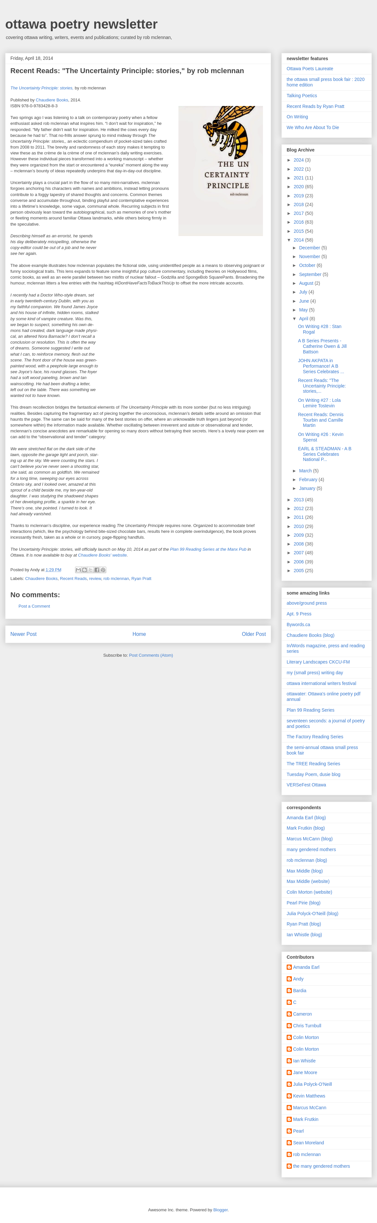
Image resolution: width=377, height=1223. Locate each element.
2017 (299, 213)
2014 (299, 240)
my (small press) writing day (315, 672)
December (310, 247)
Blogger (220, 1209)
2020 (299, 186)
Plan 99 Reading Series (310, 710)
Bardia (299, 990)
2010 (299, 526)
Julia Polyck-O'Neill (312, 1084)
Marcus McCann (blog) (310, 838)
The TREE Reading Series (313, 763)
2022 (299, 169)
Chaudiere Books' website (102, 555)
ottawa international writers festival (321, 683)
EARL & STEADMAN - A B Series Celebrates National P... (324, 454)
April (304, 318)
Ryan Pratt (141, 578)
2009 (299, 535)
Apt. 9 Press (299, 613)
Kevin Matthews (309, 1095)
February (308, 479)
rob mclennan (116, 578)
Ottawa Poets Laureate (310, 68)
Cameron (302, 1014)
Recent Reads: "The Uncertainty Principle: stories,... (322, 386)
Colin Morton (306, 1037)
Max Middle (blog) (305, 871)
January (308, 488)
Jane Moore (305, 1072)
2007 (299, 552)
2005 (299, 570)
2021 (299, 177)
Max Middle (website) (308, 881)
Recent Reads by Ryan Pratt (315, 106)
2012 (299, 508)
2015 (299, 231)
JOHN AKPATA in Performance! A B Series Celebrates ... (321, 366)
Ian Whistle (304, 1060)
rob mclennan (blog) (307, 860)
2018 (299, 204)
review (95, 578)
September (310, 274)
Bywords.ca (298, 624)
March (306, 470)
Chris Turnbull (307, 1025)
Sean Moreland (308, 1142)
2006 (299, 561)
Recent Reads (73, 578)
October (308, 265)
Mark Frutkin (305, 1119)
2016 (299, 222)
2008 (299, 543)
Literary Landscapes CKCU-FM (318, 661)
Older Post (254, 634)
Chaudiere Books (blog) (310, 635)
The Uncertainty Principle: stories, (41, 87)
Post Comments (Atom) (151, 655)
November (310, 256)
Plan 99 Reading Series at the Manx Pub (208, 549)
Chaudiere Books (52, 100)
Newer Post (23, 634)
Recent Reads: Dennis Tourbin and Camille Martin (321, 420)
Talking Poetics (302, 95)
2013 (299, 499)
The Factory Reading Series (315, 736)
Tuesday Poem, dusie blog (313, 774)
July (303, 292)
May (304, 309)
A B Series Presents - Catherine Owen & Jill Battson (322, 346)
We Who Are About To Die (313, 127)
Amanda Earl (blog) (306, 817)
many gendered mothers (311, 849)
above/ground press (307, 603)
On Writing (297, 116)
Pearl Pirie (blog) (303, 902)
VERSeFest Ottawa (306, 784)
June (304, 301)
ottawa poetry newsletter (81, 24)
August (306, 283)
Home (139, 634)
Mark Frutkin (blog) (306, 828)
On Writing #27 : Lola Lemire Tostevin (319, 403)
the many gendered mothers (321, 1166)
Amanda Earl (306, 967)
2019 (299, 195)
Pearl (298, 1131)
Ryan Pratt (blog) (304, 924)
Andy (298, 978)
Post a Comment (34, 606)
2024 (299, 160)
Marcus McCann (309, 1107)
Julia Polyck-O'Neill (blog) (312, 913)
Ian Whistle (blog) (304, 934)
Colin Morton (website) (309, 892)
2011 (299, 517)
